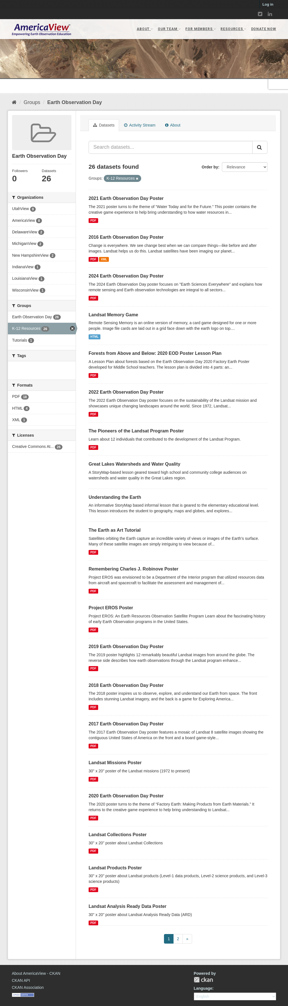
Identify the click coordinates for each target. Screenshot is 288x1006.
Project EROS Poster (111, 607)
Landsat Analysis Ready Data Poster (127, 906)
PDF (93, 220)
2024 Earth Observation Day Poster (126, 276)
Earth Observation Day (74, 102)
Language (203, 988)
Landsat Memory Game (113, 314)
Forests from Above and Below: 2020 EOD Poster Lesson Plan (155, 353)
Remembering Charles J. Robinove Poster (133, 569)
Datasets (103, 125)
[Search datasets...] (171, 147)
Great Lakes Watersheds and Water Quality (134, 464)
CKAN (203, 980)
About (173, 125)
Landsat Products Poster (115, 867)
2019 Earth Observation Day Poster (126, 646)
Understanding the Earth (115, 497)
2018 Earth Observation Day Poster (126, 685)
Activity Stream (139, 125)
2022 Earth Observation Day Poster (126, 392)
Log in (267, 4)
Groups (32, 102)
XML (104, 259)
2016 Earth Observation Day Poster (126, 237)
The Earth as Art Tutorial (115, 530)
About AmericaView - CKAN (36, 973)
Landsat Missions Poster (115, 762)
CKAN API (21, 980)
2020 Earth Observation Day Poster (126, 795)
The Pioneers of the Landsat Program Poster (136, 430)
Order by (210, 167)
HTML (94, 336)
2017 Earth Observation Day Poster (126, 723)
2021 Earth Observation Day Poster (126, 198)
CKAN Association (28, 987)
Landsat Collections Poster (118, 834)
